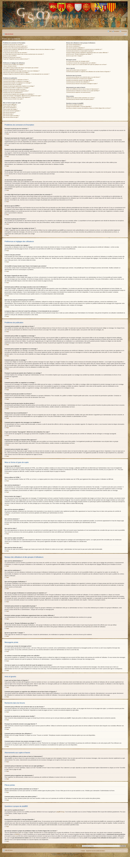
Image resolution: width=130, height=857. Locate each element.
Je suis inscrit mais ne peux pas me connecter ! (15, 52)
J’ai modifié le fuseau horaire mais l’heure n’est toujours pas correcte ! (21, 67)
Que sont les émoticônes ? (10, 107)
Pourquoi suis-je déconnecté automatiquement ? (15, 47)
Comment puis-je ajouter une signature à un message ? (17, 82)
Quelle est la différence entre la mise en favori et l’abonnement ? (82, 89)
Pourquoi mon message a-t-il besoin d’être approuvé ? (17, 97)
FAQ (110, 31)
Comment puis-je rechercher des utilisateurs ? (78, 82)
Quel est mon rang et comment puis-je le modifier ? (16, 72)
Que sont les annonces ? (9, 112)
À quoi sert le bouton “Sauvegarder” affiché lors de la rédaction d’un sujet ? (22, 95)
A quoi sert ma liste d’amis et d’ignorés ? (76, 70)
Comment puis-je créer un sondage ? (12, 84)
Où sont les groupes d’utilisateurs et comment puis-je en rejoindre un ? (84, 49)
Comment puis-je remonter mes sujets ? (13, 99)
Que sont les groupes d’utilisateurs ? (75, 47)
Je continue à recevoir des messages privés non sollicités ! (81, 63)
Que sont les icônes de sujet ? (10, 117)
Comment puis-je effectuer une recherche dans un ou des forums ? (83, 77)
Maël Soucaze (66, 854)
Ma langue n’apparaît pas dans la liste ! (13, 69)
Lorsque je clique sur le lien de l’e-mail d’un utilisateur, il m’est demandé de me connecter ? (26, 74)
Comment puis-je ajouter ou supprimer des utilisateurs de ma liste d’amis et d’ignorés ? (88, 71)
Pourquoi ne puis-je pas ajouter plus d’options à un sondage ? (19, 86)
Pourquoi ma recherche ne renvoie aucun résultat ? (79, 78)
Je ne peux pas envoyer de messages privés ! (78, 61)
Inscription (116, 31)
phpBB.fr (76, 854)
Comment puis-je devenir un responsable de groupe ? (80, 51)
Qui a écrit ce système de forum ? (74, 104)
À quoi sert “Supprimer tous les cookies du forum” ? (16, 59)
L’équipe (83, 850)
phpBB (58, 853)
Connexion (124, 31)
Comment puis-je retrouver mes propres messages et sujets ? (82, 83)
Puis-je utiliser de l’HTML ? (10, 106)
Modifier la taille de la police (125, 34)
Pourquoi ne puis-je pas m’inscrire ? (12, 57)
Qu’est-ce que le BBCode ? (10, 104)
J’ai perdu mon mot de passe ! (10, 51)
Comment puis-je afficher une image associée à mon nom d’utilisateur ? (21, 71)
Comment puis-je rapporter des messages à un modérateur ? (18, 94)
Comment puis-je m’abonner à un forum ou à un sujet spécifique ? (83, 90)
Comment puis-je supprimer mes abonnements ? (78, 92)
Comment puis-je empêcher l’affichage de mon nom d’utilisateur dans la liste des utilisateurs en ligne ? (29, 49)
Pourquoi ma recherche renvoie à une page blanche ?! (80, 80)
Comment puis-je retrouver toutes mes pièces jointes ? (80, 99)
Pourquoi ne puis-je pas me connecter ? (13, 44)
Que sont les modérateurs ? (73, 46)
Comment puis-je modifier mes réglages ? (13, 64)
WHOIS (17, 834)
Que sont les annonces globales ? (11, 110)
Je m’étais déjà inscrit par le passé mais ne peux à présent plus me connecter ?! (23, 54)
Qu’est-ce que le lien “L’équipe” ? (74, 55)
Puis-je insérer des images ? (10, 109)
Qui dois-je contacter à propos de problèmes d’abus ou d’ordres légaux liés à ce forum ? (88, 108)
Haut (7, 134)
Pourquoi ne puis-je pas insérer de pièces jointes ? (16, 91)
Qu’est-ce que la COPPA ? (10, 55)
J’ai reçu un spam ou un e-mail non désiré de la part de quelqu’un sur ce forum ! (86, 64)
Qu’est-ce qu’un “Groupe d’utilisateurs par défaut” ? (79, 54)
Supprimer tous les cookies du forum (95, 850)
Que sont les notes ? (8, 114)
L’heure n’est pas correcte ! (10, 66)
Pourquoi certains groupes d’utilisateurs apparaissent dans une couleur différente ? (87, 52)
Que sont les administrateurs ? (74, 44)
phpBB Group (60, 811)
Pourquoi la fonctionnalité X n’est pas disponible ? (79, 106)
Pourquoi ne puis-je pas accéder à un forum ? (14, 89)
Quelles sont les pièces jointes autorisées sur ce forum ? (80, 97)
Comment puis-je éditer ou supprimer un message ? (16, 81)
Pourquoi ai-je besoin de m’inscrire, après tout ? (15, 46)
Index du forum (9, 34)
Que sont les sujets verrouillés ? (11, 115)
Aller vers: (78, 845)
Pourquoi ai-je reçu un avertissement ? (13, 92)
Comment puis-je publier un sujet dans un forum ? (15, 79)
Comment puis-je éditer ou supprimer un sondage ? (16, 87)
